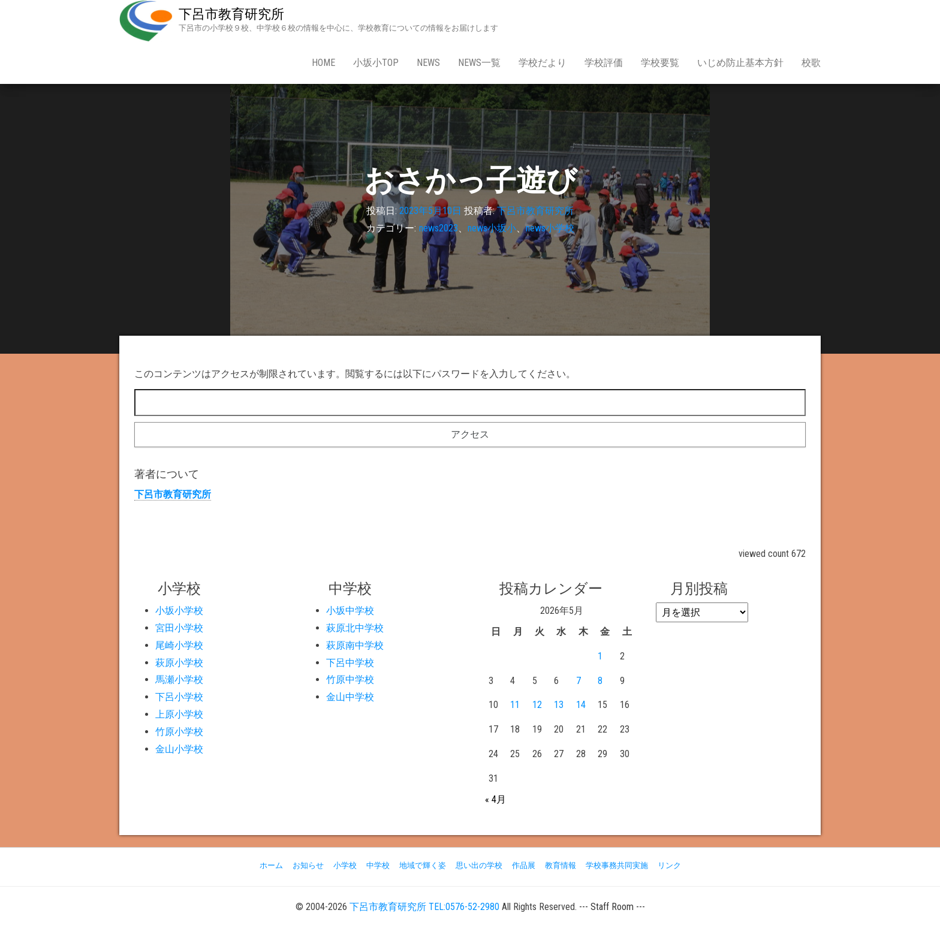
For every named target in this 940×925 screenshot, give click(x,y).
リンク (669, 865)
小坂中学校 (350, 610)
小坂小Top (376, 62)
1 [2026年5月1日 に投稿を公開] (600, 656)
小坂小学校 (179, 610)
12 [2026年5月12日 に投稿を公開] (537, 704)
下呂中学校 (350, 662)
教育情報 (560, 865)
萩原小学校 (179, 662)
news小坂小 (492, 228)
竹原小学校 (179, 731)
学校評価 (604, 62)
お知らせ (308, 865)
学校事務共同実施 (617, 865)
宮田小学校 (179, 628)
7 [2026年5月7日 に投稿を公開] (578, 680)
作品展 (523, 865)
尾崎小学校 (179, 645)
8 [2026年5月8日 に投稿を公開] (600, 680)
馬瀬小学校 (179, 679)
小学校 (345, 865)
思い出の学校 (479, 865)
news (428, 62)
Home (323, 62)
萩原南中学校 (355, 645)
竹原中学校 (350, 679)
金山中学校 (350, 697)
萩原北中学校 (355, 628)
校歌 (811, 62)
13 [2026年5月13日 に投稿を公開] (559, 704)
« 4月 (495, 799)
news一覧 (479, 62)
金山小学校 (179, 749)
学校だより (543, 62)
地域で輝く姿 (422, 865)
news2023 (438, 228)
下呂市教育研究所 (231, 14)
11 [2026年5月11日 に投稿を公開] (515, 704)
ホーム (271, 865)
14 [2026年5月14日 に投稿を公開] (581, 704)
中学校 (378, 865)
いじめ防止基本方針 (740, 62)
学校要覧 (660, 62)
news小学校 (550, 228)
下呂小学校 (179, 697)
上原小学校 (179, 714)
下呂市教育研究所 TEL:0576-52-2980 (424, 906)
